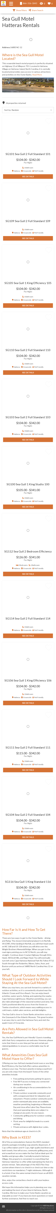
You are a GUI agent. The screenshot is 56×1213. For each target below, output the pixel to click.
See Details (28, 176)
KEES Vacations (48, 1205)
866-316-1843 (28, 3)
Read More (37, 74)
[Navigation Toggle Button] (11, 3)
